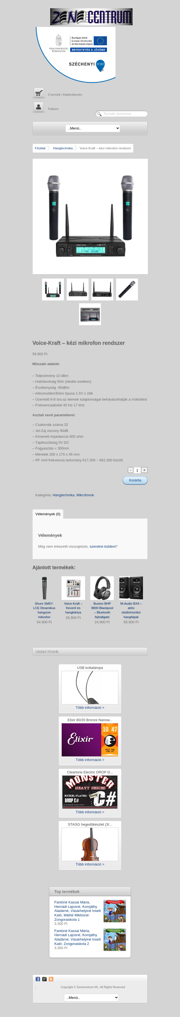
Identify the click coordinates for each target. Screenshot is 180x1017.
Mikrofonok (85, 495)
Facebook (38, 979)
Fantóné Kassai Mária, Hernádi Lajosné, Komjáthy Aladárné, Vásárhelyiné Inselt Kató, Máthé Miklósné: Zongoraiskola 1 (90, 911)
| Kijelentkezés (57, 93)
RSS (51, 979)
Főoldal (40, 148)
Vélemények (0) (47, 514)
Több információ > (90, 707)
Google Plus (44, 979)
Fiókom (45, 107)
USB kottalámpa (90, 668)
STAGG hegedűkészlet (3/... (90, 825)
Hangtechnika (63, 148)
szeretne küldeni (103, 546)
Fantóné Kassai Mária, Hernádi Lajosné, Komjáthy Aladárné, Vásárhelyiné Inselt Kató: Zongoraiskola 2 (90, 937)
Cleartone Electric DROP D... (90, 772)
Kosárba (135, 480)
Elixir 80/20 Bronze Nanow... (90, 720)
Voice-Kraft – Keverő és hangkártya (73, 608)
